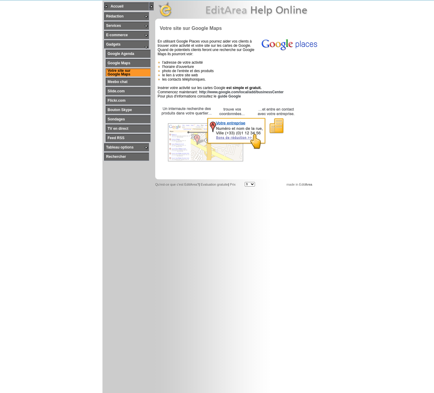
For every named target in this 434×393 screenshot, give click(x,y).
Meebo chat (117, 81)
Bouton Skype (120, 109)
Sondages (116, 119)
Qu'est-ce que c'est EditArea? (177, 184)
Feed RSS (116, 137)
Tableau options (120, 147)
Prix (233, 184)
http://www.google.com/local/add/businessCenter (241, 91)
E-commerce (117, 34)
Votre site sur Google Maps (119, 72)
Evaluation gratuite (214, 184)
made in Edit (299, 184)
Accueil (117, 6)
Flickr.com (116, 100)
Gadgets (113, 44)
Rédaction (115, 16)
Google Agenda (121, 53)
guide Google (229, 96)
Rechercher (116, 156)
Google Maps (119, 62)
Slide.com (116, 90)
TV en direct (118, 128)
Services (113, 25)
